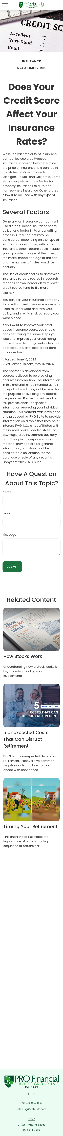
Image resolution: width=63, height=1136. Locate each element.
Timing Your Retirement (30, 826)
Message (9, 534)
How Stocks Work (22, 656)
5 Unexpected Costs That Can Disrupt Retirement (26, 739)
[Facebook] (28, 1094)
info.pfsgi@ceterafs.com (31, 1109)
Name (7, 492)
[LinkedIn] (34, 1094)
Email (6, 513)
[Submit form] (12, 566)
